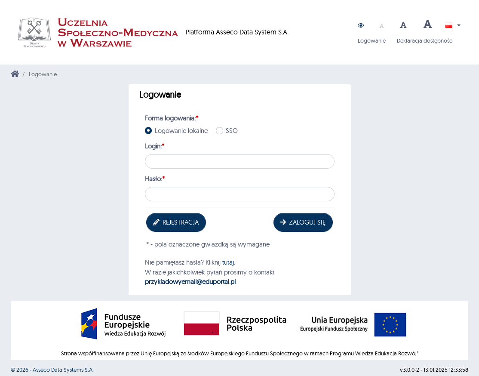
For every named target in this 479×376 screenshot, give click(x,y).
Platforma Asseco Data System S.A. (150, 32)
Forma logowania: (171, 118)
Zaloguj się (302, 222)
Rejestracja (175, 222)
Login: (154, 146)
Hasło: (155, 178)
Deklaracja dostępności (425, 40)
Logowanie (372, 40)
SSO (233, 130)
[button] (361, 25)
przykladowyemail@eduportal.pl (190, 281)
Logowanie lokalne (182, 130)
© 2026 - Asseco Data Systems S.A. (52, 369)
